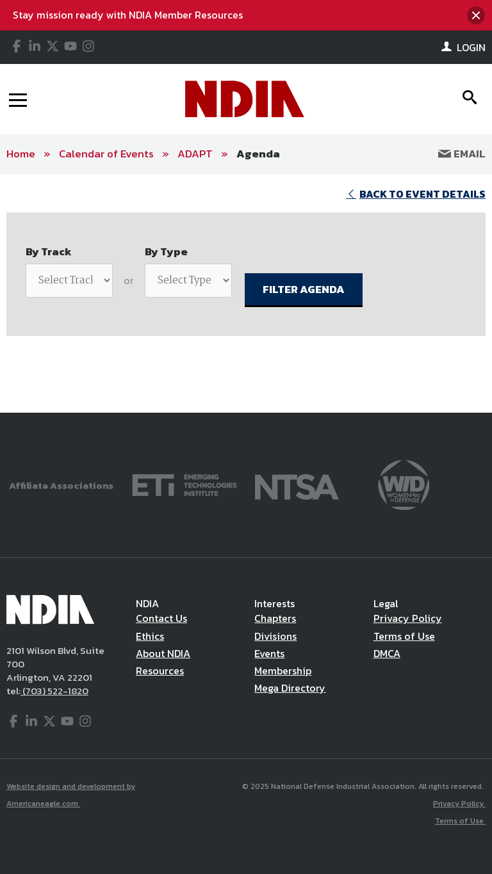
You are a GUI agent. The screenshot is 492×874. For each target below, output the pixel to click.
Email (462, 153)
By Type (166, 251)
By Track (49, 251)
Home (20, 153)
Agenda (258, 153)
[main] (246, 293)
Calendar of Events (106, 153)
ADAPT (195, 153)
